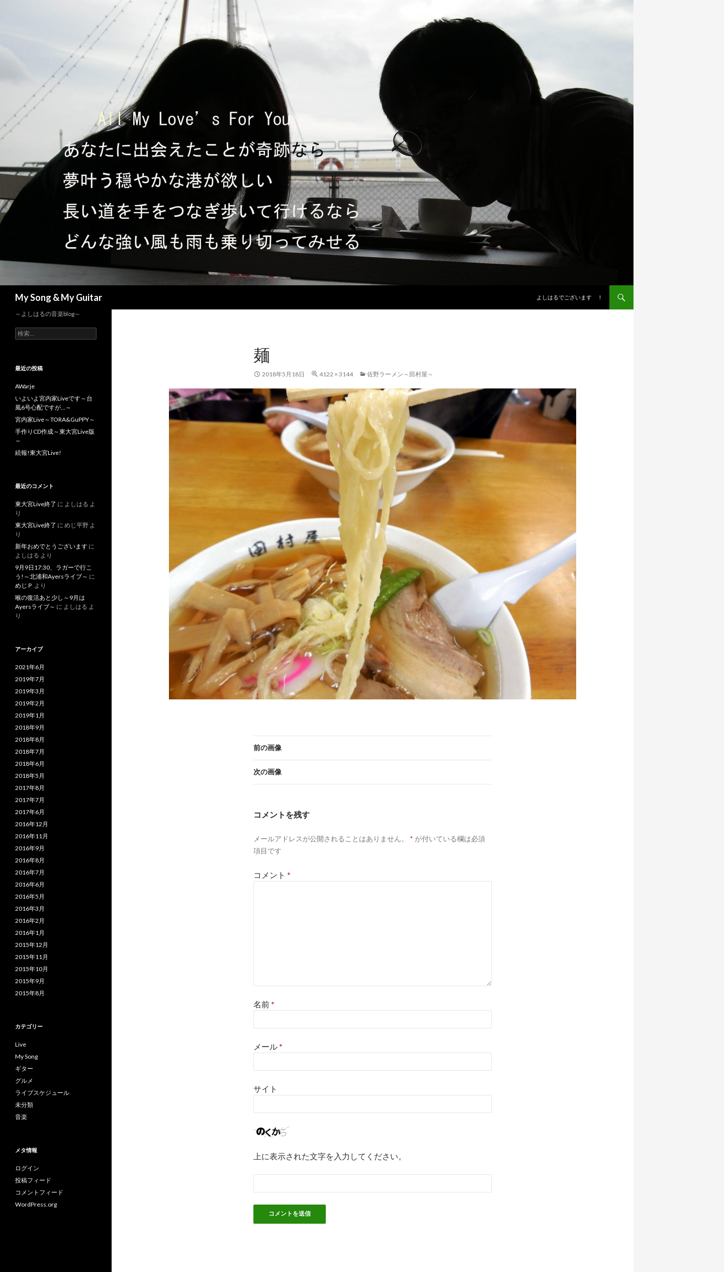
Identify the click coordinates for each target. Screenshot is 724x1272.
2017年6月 (30, 812)
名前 (264, 1004)
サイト (265, 1088)
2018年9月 (30, 727)
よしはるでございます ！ (569, 297)
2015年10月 (31, 969)
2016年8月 (30, 860)
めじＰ (24, 585)
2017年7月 (30, 800)
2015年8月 (30, 993)
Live (20, 1044)
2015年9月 (30, 981)
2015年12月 (31, 944)
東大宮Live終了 (35, 504)
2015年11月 (31, 957)
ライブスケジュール (42, 1092)
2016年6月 (30, 884)
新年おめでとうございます (51, 546)
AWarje (25, 386)
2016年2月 (30, 920)
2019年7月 (30, 679)
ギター (24, 1068)
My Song (26, 1056)
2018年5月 (30, 775)
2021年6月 (30, 667)
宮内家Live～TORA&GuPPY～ (55, 419)
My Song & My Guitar (58, 297)
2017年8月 (30, 787)
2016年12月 (31, 824)
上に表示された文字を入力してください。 (329, 1156)
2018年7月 (30, 751)
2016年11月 (31, 836)
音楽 (21, 1117)
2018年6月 (30, 763)
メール (268, 1046)
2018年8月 (30, 739)
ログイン (27, 1168)
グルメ (24, 1080)
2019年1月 (30, 715)
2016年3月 (30, 908)
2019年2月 (30, 703)
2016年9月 (30, 848)
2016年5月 (30, 896)
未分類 (24, 1104)
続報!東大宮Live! (38, 452)
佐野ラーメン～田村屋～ (400, 374)
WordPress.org (36, 1204)
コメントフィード (39, 1192)
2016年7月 (30, 872)
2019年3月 (30, 691)
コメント (272, 875)
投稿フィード (33, 1180)
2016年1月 (30, 932)
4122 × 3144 (336, 374)
